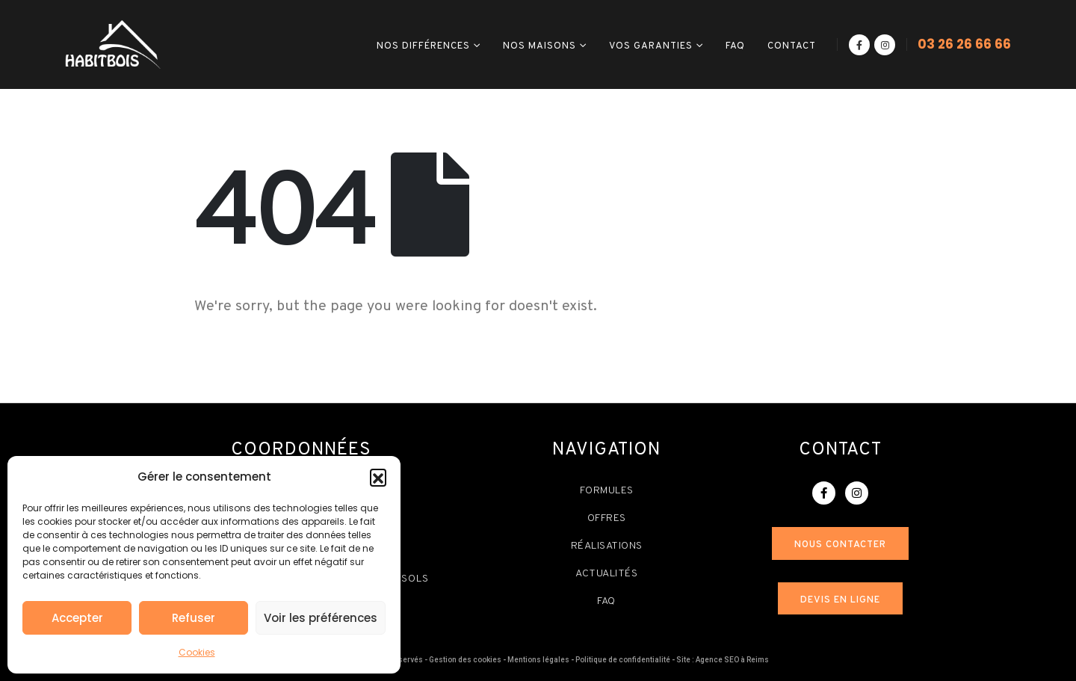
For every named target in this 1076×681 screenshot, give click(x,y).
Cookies (197, 652)
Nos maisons (539, 46)
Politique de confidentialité (622, 660)
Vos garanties (651, 46)
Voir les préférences (320, 618)
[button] (378, 476)
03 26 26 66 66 (964, 44)
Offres (606, 518)
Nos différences (423, 46)
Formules (607, 490)
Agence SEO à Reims (732, 660)
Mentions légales (538, 660)
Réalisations (607, 546)
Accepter (77, 618)
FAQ (735, 46)
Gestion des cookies (465, 660)
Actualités (606, 573)
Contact (791, 46)
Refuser (193, 618)
